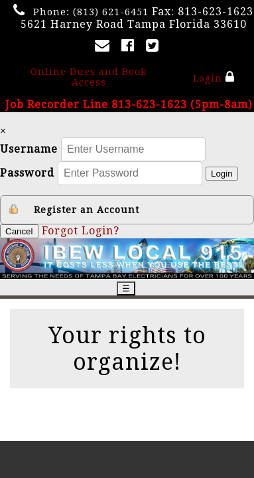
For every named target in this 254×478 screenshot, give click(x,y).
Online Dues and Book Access (89, 77)
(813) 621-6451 (111, 12)
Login (214, 77)
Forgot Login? (80, 230)
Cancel (19, 231)
